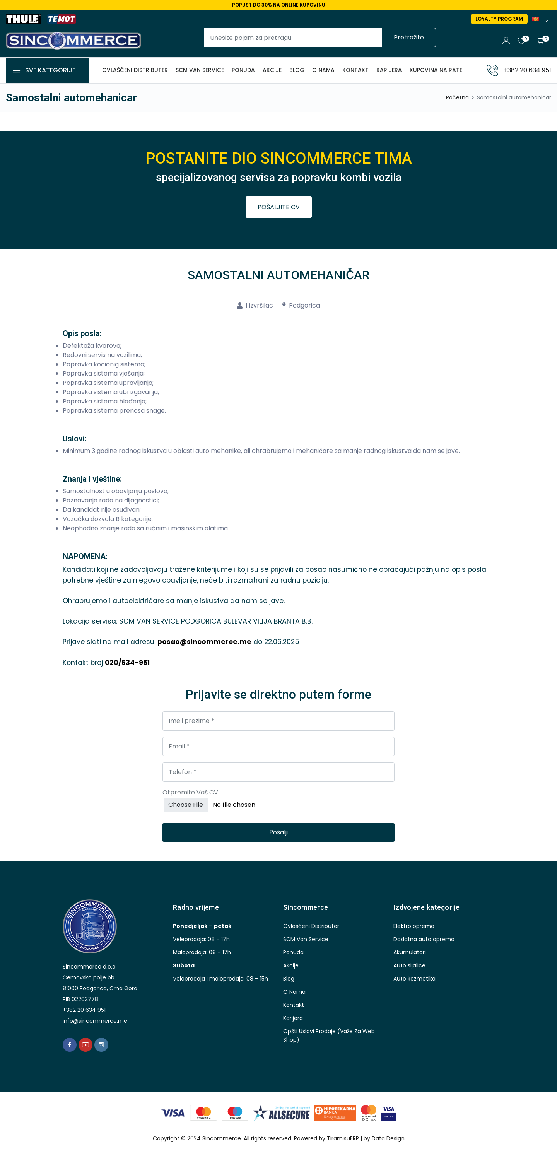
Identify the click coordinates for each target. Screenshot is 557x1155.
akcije (272, 70)
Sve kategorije (50, 70)
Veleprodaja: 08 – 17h (201, 938)
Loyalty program (499, 18)
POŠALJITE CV (279, 207)
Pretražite (409, 37)
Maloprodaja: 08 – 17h (202, 951)
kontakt (355, 70)
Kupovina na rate (436, 70)
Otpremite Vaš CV (190, 791)
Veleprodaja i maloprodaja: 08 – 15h (220, 978)
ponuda (243, 70)
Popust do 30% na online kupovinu (278, 5)
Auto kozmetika (414, 978)
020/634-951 (127, 662)
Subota (184, 965)
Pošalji (278, 831)
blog (296, 70)
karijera (389, 70)
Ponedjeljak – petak (202, 925)
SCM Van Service (200, 70)
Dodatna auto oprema (423, 938)
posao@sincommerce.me (204, 641)
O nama (323, 70)
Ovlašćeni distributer (135, 70)
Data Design (388, 1138)
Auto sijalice (409, 965)
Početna (457, 97)
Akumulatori (409, 951)
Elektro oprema (413, 925)
